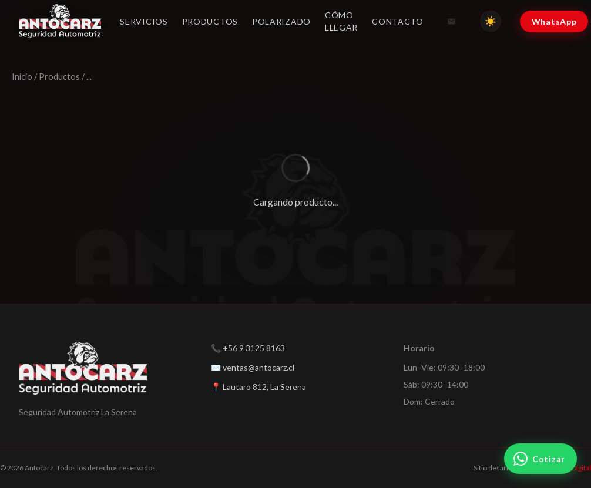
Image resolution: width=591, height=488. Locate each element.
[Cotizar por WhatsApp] (540, 458)
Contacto (398, 21)
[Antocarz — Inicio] (60, 21)
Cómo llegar (341, 21)
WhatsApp (554, 21)
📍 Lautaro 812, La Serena (258, 387)
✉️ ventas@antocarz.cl (252, 367)
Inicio (22, 77)
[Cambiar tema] (490, 21)
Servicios (143, 21)
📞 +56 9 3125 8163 (248, 348)
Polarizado (281, 21)
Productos (210, 21)
